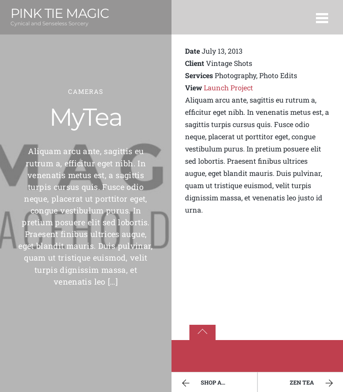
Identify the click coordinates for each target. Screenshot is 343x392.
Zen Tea (312, 383)
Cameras (85, 91)
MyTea (86, 117)
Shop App (203, 383)
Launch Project (228, 87)
